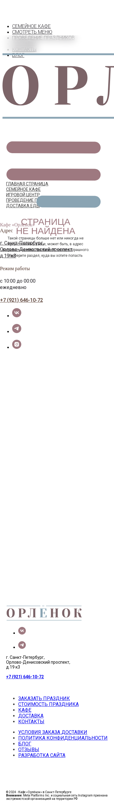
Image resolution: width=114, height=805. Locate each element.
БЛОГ (24, 744)
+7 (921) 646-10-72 (21, 300)
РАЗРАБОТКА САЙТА (41, 755)
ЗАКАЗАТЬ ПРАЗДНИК (44, 698)
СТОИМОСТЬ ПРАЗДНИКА (48, 704)
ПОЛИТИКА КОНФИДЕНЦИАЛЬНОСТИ (63, 738)
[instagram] (16, 347)
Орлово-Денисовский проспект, (36, 249)
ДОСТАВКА (30, 716)
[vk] (16, 315)
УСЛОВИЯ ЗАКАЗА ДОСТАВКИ (52, 732)
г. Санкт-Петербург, (22, 243)
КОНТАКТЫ (31, 721)
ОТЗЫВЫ (28, 749)
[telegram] (16, 331)
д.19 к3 (8, 256)
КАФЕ (24, 710)
